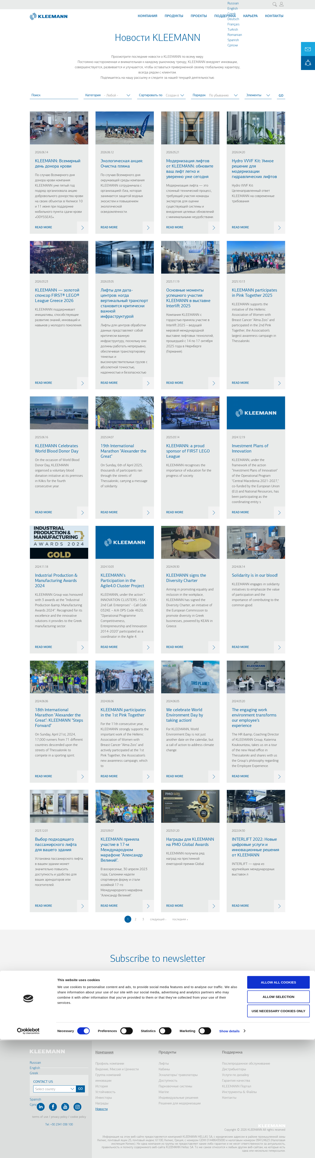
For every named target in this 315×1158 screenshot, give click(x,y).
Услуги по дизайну (235, 1075)
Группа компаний (108, 1075)
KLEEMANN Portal (308, 63)
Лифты (164, 1063)
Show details (229, 1149)
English (233, 8)
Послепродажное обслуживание (246, 1063)
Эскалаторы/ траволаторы (178, 1075)
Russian (233, 3)
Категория (93, 95)
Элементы (253, 95)
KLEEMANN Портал (236, 1086)
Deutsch (233, 19)
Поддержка (225, 16)
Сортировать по (150, 95)
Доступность (168, 1081)
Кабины (164, 1069)
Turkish (233, 29)
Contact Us (43, 1082)
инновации (103, 1081)
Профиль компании (109, 1063)
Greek (232, 14)
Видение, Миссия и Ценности (117, 1069)
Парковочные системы (175, 1086)
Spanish (233, 40)
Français (234, 24)
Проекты (199, 16)
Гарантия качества (236, 1081)
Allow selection (278, 1115)
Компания (147, 16)
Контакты (274, 16)
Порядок (199, 95)
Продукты (174, 16)
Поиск (36, 95)
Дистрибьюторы (234, 1069)
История (101, 1086)
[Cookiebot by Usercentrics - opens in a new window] (28, 1149)
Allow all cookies (278, 1100)
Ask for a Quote (308, 49)
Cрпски (233, 45)
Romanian (235, 35)
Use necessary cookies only (278, 1129)
